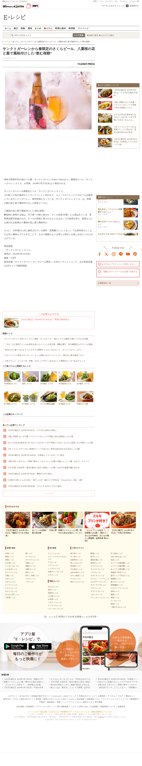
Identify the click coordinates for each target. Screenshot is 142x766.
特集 (23, 28)
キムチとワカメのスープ (108, 235)
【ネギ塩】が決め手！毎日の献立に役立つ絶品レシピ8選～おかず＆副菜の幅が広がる (44, 467)
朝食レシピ (115, 598)
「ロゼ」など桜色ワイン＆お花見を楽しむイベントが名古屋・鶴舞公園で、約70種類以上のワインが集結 (49, 344)
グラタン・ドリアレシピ (100, 579)
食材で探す (93, 35)
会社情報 (20, 706)
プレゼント (124, 1)
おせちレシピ (53, 587)
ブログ (120, 696)
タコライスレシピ (97, 591)
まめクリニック (69, 696)
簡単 (30, 28)
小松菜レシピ (10, 598)
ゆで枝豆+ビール (67, 398)
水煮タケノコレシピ (55, 572)
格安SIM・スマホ (10, 699)
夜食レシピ (115, 604)
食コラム (48, 28)
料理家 (72, 28)
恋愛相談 (90, 699)
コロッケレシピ (97, 594)
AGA (79, 702)
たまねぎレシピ (11, 569)
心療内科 (101, 696)
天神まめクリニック (87, 696)
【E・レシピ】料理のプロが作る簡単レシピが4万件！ (71, 616)
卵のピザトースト (105, 222)
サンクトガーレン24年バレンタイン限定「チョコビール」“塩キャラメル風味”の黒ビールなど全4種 (46, 339)
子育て (95, 1)
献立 (16, 28)
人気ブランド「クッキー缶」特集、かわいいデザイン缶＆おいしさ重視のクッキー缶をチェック (45, 361)
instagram (114, 254)
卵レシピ (28, 553)
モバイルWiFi (60, 699)
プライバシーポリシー (45, 706)
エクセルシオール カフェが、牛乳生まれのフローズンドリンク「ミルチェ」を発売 (85, 679)
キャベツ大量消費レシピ (120, 563)
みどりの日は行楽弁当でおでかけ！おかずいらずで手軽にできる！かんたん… (125, 117)
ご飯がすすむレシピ (118, 607)
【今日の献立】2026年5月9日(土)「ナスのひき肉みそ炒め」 (33, 430)
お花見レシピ (53, 599)
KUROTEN (24, 696)
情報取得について (107, 706)
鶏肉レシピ (9, 560)
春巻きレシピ (96, 563)
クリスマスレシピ (55, 605)
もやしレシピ (10, 582)
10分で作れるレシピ (118, 557)
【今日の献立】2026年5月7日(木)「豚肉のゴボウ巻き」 (31, 474)
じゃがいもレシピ (12, 566)
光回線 (38, 699)
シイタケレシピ (54, 568)
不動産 (42, 702)
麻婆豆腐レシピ (97, 560)
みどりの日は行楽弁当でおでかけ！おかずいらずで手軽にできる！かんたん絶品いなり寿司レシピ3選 (50, 443)
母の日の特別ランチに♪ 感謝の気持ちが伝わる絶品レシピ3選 (75, 685)
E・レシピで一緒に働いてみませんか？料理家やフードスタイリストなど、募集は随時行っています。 (71, 712)
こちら (101, 717)
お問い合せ (83, 706)
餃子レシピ (95, 557)
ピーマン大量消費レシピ (120, 566)
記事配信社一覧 (104, 283)
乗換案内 (134, 699)
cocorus (72, 699)
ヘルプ (73, 706)
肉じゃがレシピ (76, 563)
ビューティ (109, 1)
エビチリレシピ (97, 566)
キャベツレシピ (11, 572)
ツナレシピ (29, 582)
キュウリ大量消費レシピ (120, 569)
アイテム (111, 696)
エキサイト (134, 6)
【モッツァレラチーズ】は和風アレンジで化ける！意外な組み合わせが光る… (125, 129)
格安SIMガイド (26, 699)
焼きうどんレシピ (77, 582)
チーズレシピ (30, 557)
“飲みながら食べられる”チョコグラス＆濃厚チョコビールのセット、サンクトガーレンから (43, 350)
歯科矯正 (51, 702)
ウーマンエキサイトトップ (112, 6)
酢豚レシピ (95, 553)
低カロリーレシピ (118, 582)
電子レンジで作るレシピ (120, 576)
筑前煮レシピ (75, 566)
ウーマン (106, 699)
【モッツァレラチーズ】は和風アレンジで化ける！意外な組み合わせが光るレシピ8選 (44, 449)
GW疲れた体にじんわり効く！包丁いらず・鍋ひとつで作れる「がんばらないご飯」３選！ (46, 480)
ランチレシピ (116, 601)
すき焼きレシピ (76, 569)
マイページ (83, 28)
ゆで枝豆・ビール (48, 378)
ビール (6, 420)
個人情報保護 (62, 706)
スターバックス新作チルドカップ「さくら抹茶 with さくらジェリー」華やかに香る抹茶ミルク (44, 355)
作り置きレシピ (117, 553)
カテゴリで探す (107, 35)
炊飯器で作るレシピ (118, 572)
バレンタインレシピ (55, 609)
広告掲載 (94, 706)
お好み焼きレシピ (77, 572)
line (121, 254)
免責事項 (121, 706)
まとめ (38, 28)
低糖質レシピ (116, 579)
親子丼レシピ (75, 553)
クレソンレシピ (54, 553)
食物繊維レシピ (117, 585)
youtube (128, 254)
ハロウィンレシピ (55, 602)
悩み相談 (80, 699)
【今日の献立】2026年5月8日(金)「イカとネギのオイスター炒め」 (35, 486)
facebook (99, 254)
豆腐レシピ (29, 563)
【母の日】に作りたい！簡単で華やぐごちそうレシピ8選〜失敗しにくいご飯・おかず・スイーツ (48, 461)
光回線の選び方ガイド (40, 696)
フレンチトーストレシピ (100, 598)
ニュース (124, 699)
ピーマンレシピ (11, 585)
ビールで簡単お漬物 (48, 398)
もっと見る (48, 493)
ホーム (8, 28)
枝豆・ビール (30, 378)
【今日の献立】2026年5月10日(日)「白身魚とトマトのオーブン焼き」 (37, 455)
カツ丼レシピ (75, 557)
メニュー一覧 (134, 1)
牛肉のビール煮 (85, 398)
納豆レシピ (29, 572)
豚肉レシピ (9, 557)
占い (116, 1)
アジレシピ (52, 562)
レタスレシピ (53, 575)
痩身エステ (87, 702)
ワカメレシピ (30, 579)
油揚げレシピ (30, 569)
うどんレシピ (75, 579)
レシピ (115, 699)
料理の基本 (60, 28)
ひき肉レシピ (10, 563)
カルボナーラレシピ (98, 582)
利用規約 (30, 706)
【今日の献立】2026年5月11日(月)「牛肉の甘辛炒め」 (26, 687)
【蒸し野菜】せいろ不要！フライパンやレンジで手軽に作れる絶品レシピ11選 (40, 436)
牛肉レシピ (9, 553)
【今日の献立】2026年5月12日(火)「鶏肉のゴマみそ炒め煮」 (29, 679)
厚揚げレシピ (30, 566)
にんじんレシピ (11, 588)
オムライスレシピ (97, 569)
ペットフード (68, 702)
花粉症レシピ (53, 593)
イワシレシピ (53, 565)
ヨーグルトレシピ (32, 560)
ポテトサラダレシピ (98, 585)
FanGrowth (56, 696)
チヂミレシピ (96, 588)
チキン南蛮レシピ (77, 576)
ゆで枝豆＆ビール (12, 378)
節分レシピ (52, 590)
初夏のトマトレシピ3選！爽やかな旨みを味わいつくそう (27, 682)
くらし (101, 1)
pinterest (135, 254)
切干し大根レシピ (32, 576)
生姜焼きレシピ (76, 560)
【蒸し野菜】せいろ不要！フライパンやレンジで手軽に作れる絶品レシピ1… (125, 105)
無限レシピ (115, 594)
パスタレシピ (96, 572)
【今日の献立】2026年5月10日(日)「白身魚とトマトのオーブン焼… (126, 141)
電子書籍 (98, 702)
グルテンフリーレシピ (119, 588)
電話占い (129, 696)
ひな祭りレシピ (54, 596)
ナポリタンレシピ (97, 576)
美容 (59, 702)
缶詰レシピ (115, 560)
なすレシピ (9, 579)
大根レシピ (9, 576)
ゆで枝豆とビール (12, 398)
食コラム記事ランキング (14, 425)
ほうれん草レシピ (12, 594)
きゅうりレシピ (11, 591)
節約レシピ (115, 591)
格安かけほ (48, 699)
